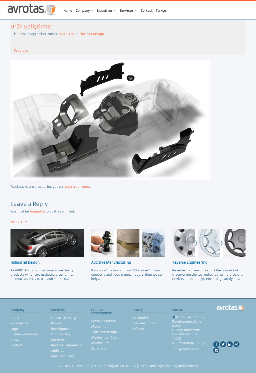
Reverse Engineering (67, 345)
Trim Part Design (91, 34)
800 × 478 (66, 34)
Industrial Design (64, 318)
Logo (14, 329)
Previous (19, 50)
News (14, 340)
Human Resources (24, 334)
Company (85, 10)
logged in (37, 211)
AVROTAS (32, 10)
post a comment (77, 186)
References (19, 323)
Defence (138, 329)
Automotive (140, 318)
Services (128, 10)
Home (68, 10)
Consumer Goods (144, 323)
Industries (106, 10)
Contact (146, 10)
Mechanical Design (106, 337)
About (15, 318)
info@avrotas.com (186, 349)
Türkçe (161, 10)
